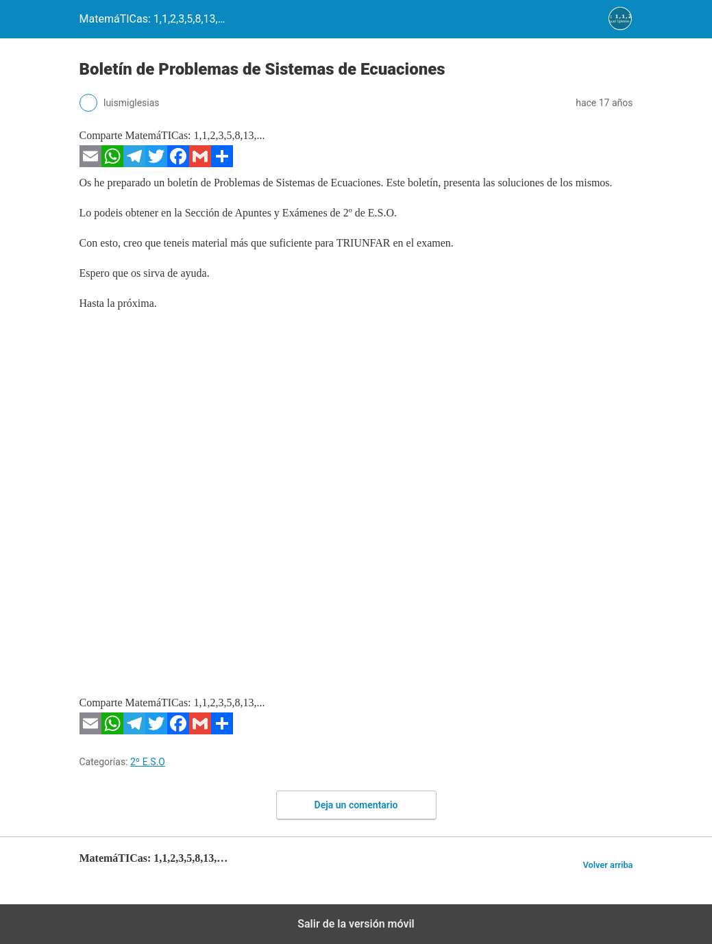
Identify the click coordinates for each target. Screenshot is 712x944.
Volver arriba (607, 865)
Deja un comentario (356, 804)
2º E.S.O (147, 761)
